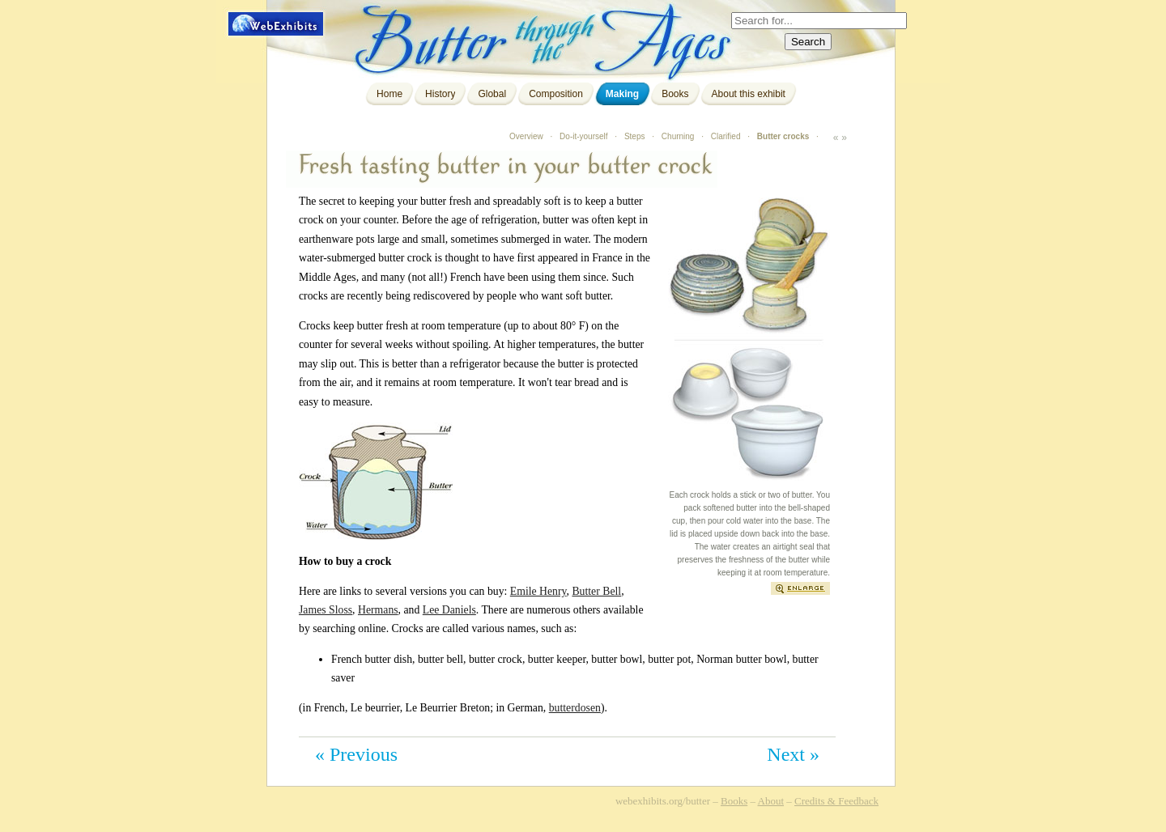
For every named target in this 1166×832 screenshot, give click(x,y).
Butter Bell (596, 591)
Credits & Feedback (836, 801)
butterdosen (575, 708)
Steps (634, 136)
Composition (556, 94)
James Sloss (325, 610)
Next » (793, 754)
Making (622, 94)
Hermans (378, 610)
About (771, 801)
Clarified (726, 136)
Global (492, 94)
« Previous (356, 754)
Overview (526, 136)
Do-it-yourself (583, 136)
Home (389, 94)
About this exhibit (748, 94)
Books (675, 94)
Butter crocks (783, 136)
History (440, 94)
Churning (678, 136)
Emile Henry (538, 591)
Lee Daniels (449, 610)
